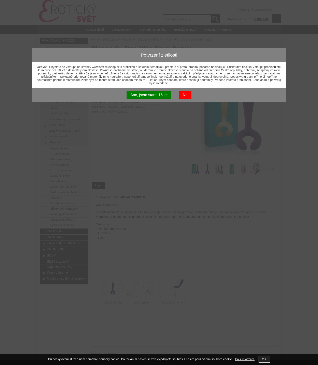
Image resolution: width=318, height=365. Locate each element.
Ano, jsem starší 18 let (149, 95)
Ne (185, 95)
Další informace (245, 359)
